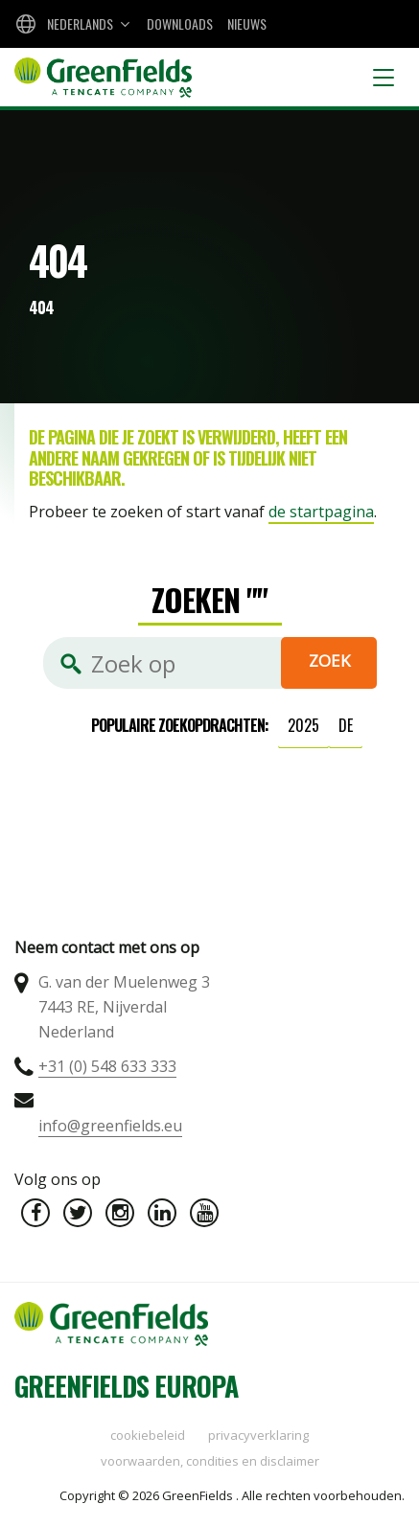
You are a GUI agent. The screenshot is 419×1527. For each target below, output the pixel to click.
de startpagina (321, 511)
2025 (303, 725)
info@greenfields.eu (110, 1125)
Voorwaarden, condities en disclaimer (210, 1461)
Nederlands (80, 23)
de (345, 725)
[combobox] (71, 24)
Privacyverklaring (258, 1435)
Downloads (180, 23)
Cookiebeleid (147, 1435)
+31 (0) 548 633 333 (107, 1066)
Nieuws (247, 23)
